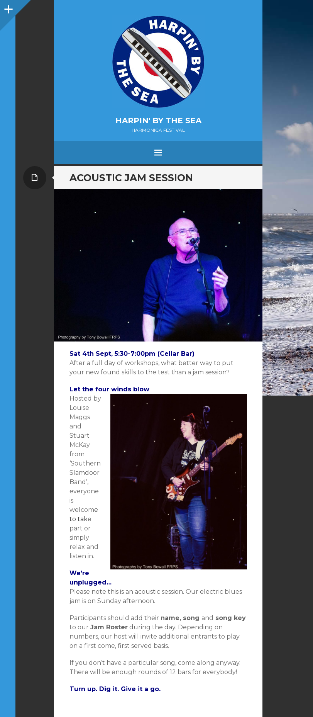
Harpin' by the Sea (158, 120)
